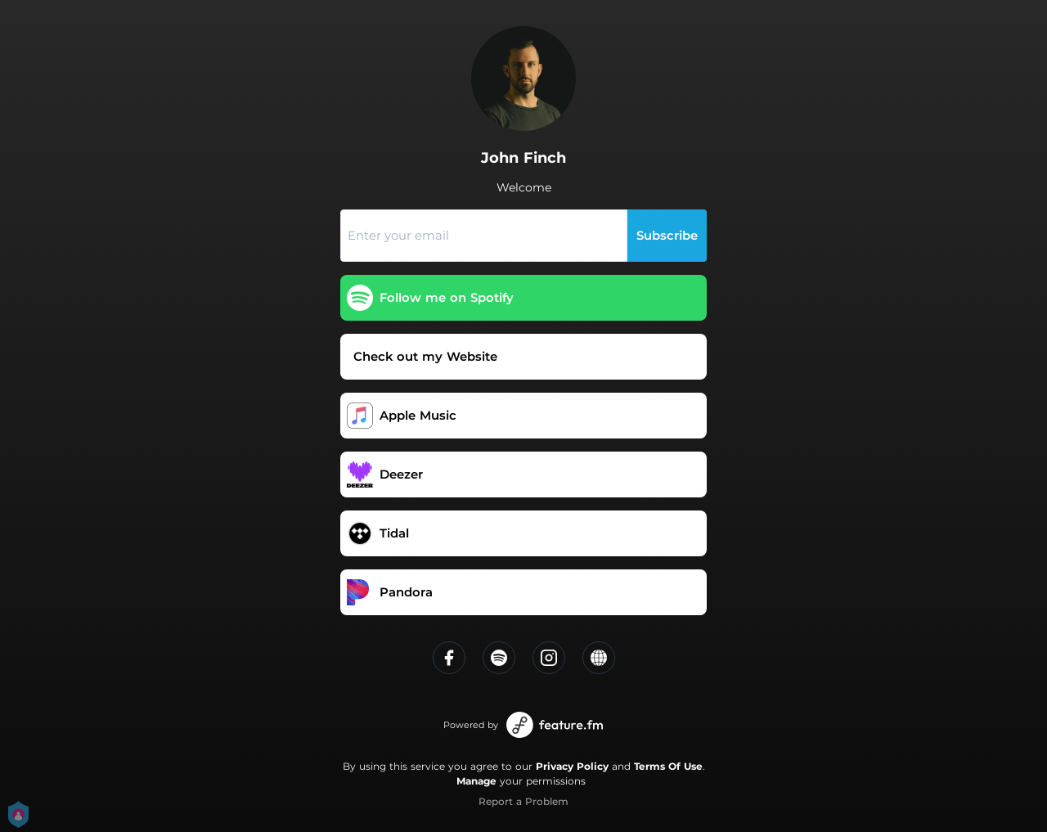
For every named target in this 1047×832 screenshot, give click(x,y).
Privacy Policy (572, 766)
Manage (476, 781)
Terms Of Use (668, 766)
